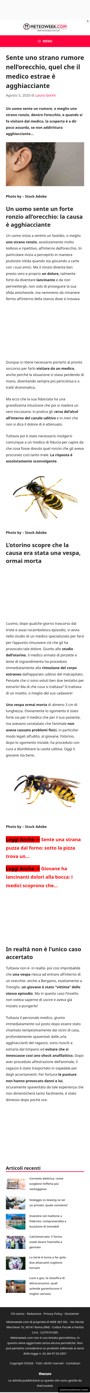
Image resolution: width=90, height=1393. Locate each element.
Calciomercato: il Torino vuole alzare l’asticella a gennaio (45, 1242)
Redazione (34, 1314)
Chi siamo (17, 1314)
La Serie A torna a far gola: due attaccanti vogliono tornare (47, 1262)
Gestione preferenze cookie (74, 1389)
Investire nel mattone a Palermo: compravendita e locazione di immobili (47, 1221)
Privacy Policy (53, 1314)
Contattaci (73, 1363)
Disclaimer (72, 1314)
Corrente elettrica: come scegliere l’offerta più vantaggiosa (46, 1183)
